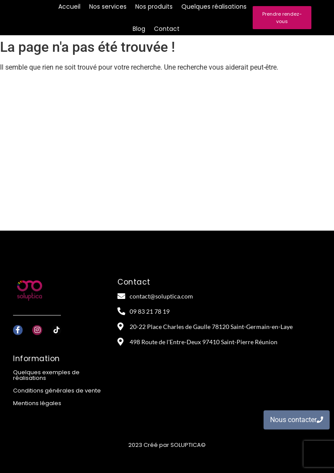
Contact (167, 28)
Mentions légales (37, 403)
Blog (139, 28)
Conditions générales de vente (57, 390)
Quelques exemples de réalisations (46, 375)
